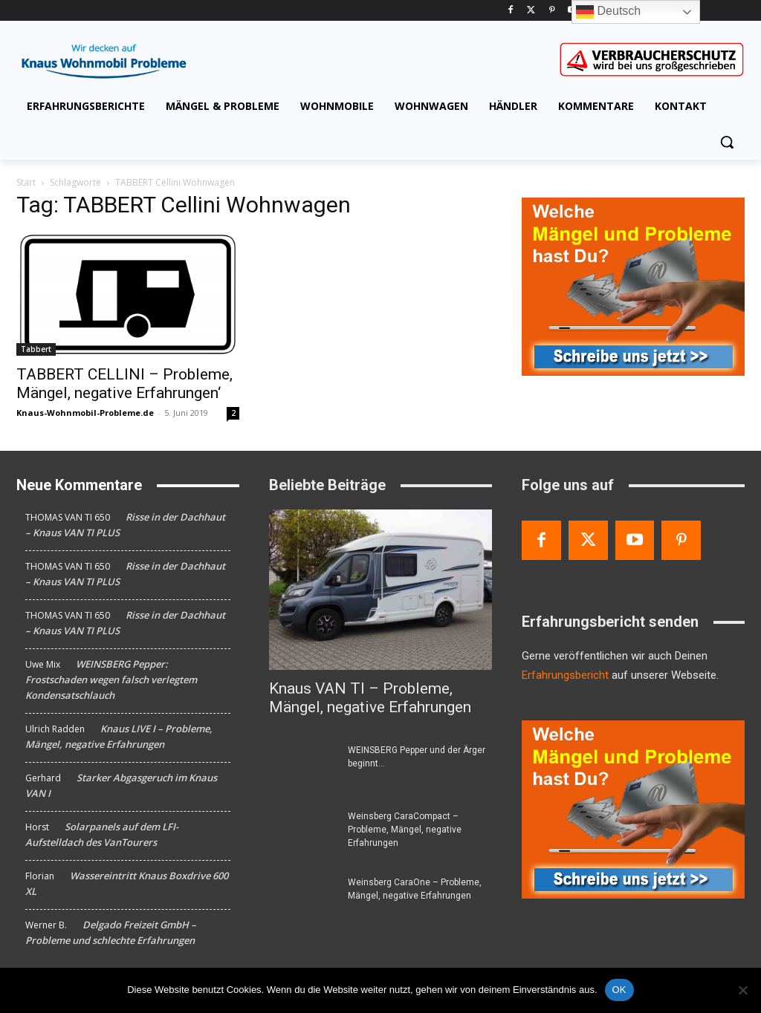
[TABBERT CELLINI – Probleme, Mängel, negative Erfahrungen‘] (127, 294)
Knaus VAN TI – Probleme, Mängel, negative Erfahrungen (370, 698)
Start (26, 182)
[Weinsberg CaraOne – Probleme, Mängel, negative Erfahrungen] (302, 899)
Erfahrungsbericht (565, 675)
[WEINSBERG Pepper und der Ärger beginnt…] (302, 766)
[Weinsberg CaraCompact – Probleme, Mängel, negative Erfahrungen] (302, 833)
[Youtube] (635, 540)
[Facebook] (510, 10)
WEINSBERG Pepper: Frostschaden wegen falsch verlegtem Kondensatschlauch (111, 679)
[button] (727, 142)
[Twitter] (531, 10)
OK (619, 989)
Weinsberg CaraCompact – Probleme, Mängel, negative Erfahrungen (405, 829)
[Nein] (742, 990)
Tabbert (36, 349)
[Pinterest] (551, 10)
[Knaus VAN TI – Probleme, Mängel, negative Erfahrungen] (380, 589)
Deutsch (608, 12)
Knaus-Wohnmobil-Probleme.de (85, 412)
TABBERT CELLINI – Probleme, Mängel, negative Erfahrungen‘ (124, 383)
